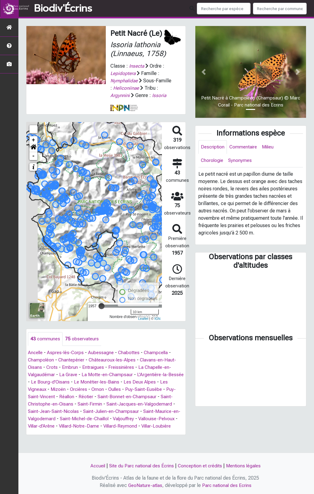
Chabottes (132, 360)
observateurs (83, 346)
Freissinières (123, 375)
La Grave (69, 382)
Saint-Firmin (104, 411)
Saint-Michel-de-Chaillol (126, 426)
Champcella (160, 360)
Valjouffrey (168, 426)
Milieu (271, 147)
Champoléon (41, 367)
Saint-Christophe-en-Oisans (57, 411)
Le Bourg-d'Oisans (68, 389)
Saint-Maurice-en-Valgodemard (62, 426)
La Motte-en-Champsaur (109, 382)
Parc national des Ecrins (227, 485)
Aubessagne (104, 360)
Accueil (94, 466)
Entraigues (94, 375)
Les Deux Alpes (161, 389)
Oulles (128, 397)
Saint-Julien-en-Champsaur (148, 419)
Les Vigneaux (42, 397)
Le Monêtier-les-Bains (116, 389)
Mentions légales (246, 466)
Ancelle (36, 360)
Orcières (91, 397)
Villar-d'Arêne (85, 433)
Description (213, 147)
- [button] (33, 163)
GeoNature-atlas (144, 485)
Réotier (98, 404)
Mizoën (69, 397)
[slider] (101, 313)
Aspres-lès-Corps (67, 360)
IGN (158, 326)
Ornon (110, 397)
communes (45, 346)
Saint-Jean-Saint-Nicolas (87, 419)
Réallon (78, 404)
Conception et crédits (201, 466)
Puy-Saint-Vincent (47, 404)
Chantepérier (73, 367)
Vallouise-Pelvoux (47, 433)
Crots (52, 375)
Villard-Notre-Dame (125, 433)
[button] (33, 155)
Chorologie (212, 161)
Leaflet (143, 326)
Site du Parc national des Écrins (140, 466)
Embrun (70, 375)
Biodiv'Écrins (63, 8)
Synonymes (241, 161)
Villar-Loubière (68, 441)
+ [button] (33, 147)
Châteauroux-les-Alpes (115, 367)
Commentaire (245, 147)
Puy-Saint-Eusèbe (158, 397)
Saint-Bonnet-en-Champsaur (141, 404)
